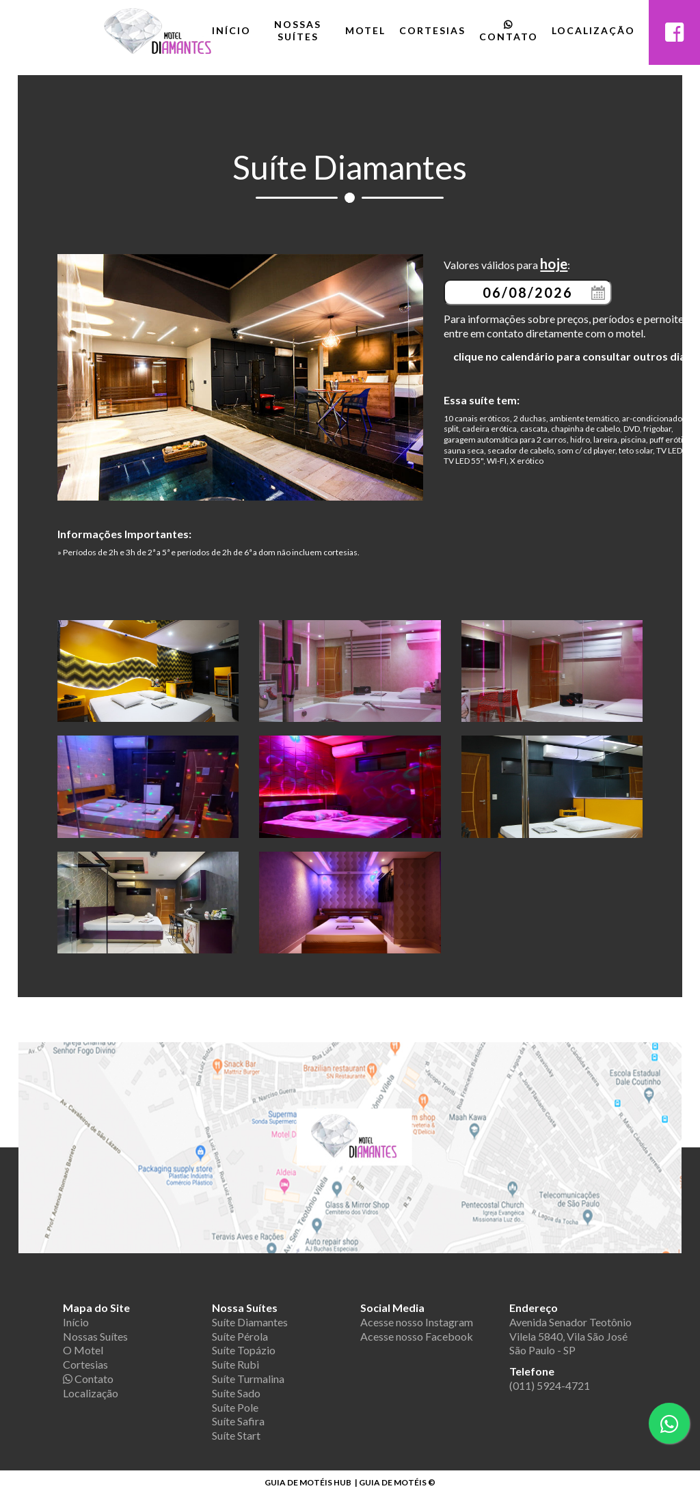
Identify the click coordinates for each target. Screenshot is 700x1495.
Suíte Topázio (243, 1349)
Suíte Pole (235, 1407)
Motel (365, 30)
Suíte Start (236, 1435)
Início (231, 30)
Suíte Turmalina (248, 1378)
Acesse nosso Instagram (416, 1321)
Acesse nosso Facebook (416, 1336)
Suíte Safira (238, 1420)
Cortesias (432, 30)
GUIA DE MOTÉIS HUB (308, 1482)
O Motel (83, 1349)
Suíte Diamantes (250, 1321)
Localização (593, 30)
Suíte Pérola (240, 1336)
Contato (508, 31)
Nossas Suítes (297, 30)
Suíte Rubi (235, 1364)
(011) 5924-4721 (549, 1385)
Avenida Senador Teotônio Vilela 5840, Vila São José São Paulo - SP (570, 1336)
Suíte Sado (236, 1392)
